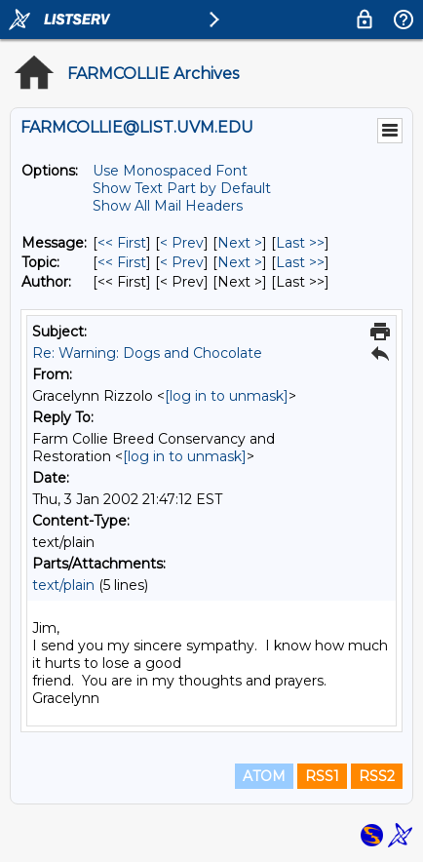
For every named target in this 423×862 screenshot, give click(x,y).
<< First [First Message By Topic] (121, 262)
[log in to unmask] (226, 396)
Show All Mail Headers (168, 206)
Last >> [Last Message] (300, 243)
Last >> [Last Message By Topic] (300, 262)
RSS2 (377, 776)
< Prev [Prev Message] (182, 243)
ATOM (264, 776)
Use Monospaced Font (170, 170)
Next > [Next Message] (239, 243)
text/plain (63, 585)
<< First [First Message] (121, 243)
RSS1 (322, 776)
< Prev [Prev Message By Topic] (182, 262)
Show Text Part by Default (182, 188)
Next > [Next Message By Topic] (239, 262)
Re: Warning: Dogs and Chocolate (147, 353)
